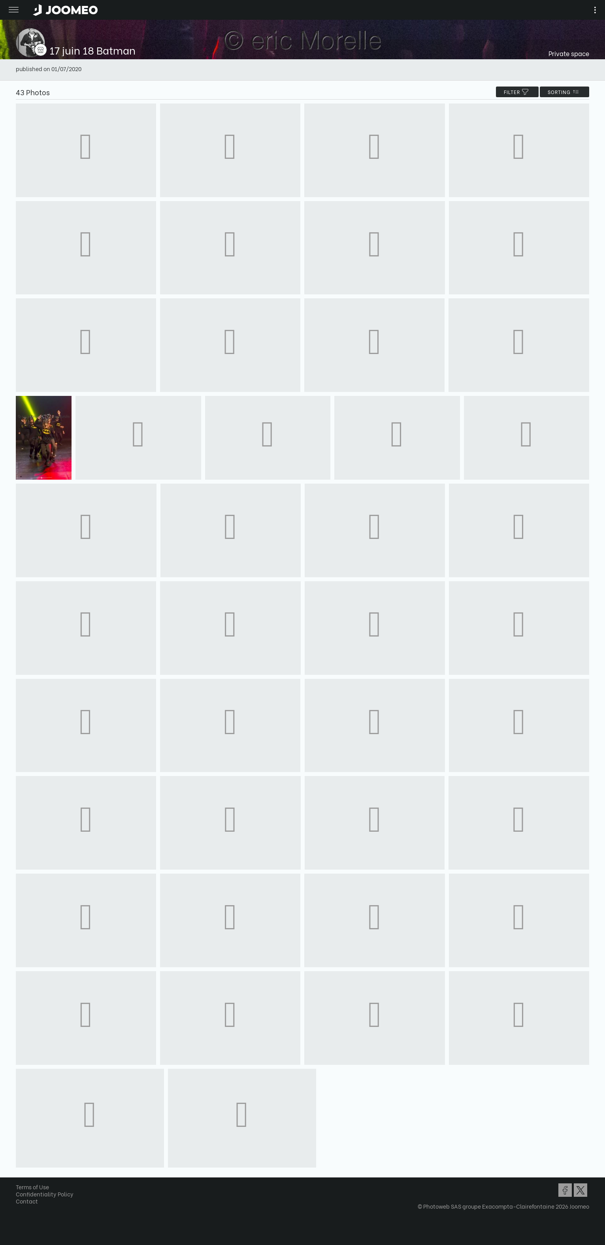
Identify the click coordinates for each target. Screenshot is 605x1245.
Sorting (564, 92)
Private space (568, 53)
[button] (21, 1204)
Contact (27, 1201)
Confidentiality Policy (45, 1194)
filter (517, 92)
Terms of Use (32, 1187)
